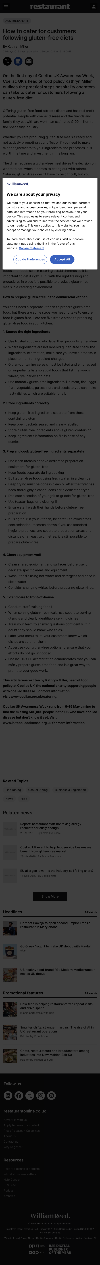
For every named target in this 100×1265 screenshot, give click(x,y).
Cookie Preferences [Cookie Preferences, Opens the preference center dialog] (30, 259)
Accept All (62, 259)
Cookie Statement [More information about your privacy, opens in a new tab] (31, 248)
